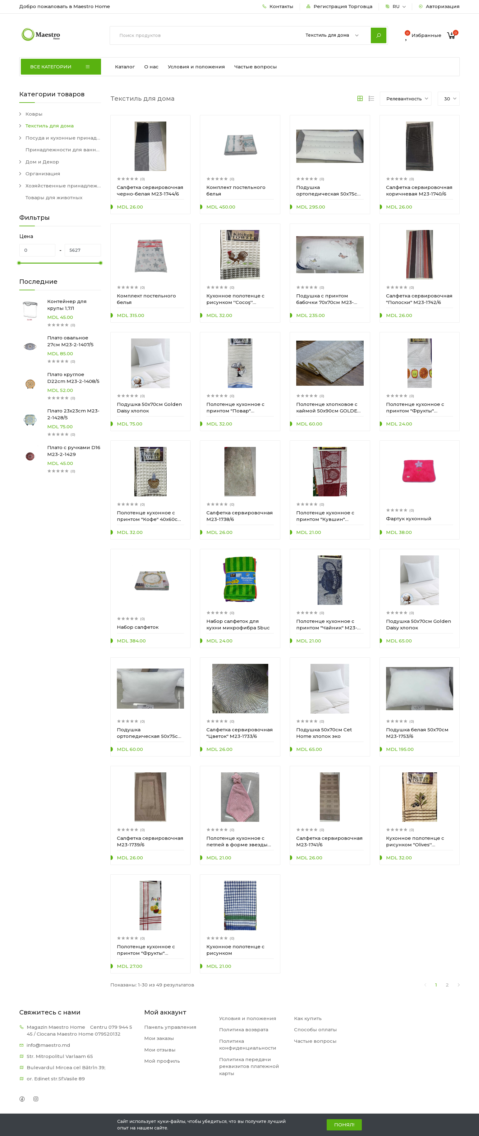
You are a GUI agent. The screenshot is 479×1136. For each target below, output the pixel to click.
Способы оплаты (315, 1030)
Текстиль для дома (49, 126)
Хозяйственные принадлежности (63, 186)
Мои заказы (159, 1038)
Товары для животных (53, 197)
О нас (151, 67)
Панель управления (170, 1027)
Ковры (34, 114)
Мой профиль (162, 1061)
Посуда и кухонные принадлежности (63, 138)
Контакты (277, 6)
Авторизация (439, 6)
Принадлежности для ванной (63, 150)
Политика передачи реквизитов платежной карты (249, 1066)
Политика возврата (243, 1030)
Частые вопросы (255, 67)
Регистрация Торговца (339, 6)
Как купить (308, 1018)
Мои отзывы (160, 1050)
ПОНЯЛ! (344, 1125)
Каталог (125, 67)
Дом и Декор (42, 162)
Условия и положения (196, 67)
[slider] (19, 263)
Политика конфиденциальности (247, 1044)
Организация (42, 174)
